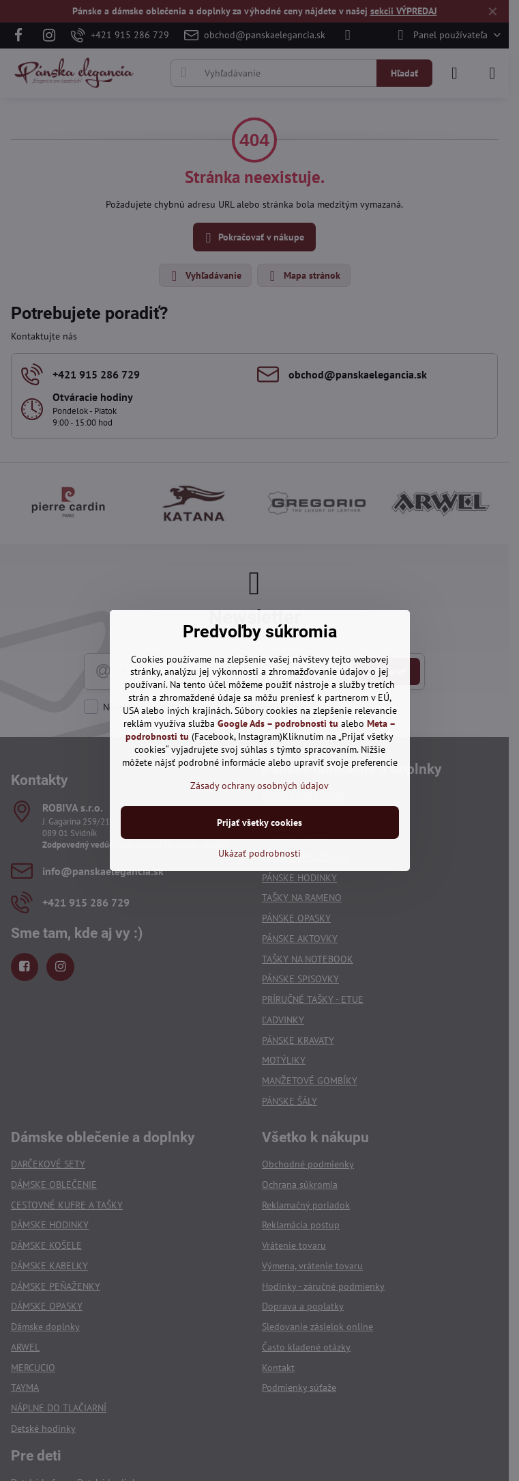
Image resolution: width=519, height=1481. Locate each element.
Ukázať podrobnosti (259, 853)
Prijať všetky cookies (259, 822)
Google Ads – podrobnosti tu (278, 723)
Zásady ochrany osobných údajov (259, 785)
